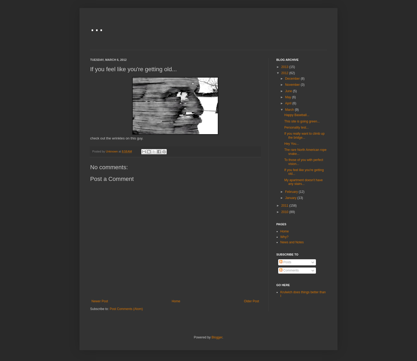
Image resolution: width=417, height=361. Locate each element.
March (290, 110)
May (288, 97)
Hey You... (291, 144)
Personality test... (296, 127)
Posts (285, 262)
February (292, 192)
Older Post (251, 301)
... (96, 26)
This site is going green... (302, 121)
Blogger (216, 337)
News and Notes (292, 242)
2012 (285, 73)
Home (176, 301)
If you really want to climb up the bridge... (304, 135)
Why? (284, 237)
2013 (285, 67)
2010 (285, 212)
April (288, 103)
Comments (289, 270)
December (293, 78)
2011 (285, 205)
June (289, 91)
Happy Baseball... (296, 115)
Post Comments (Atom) (126, 309)
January (291, 198)
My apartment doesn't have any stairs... (303, 182)
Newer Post (99, 301)
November (293, 85)
